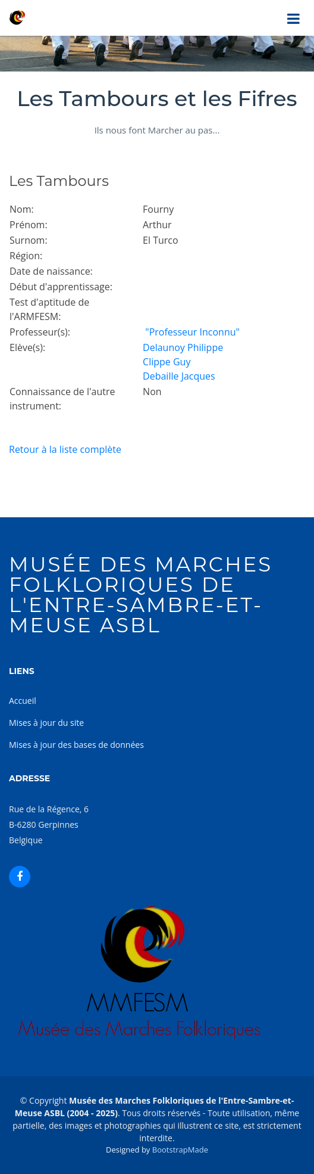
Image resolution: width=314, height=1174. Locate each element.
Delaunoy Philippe (183, 347)
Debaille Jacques (179, 376)
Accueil (22, 700)
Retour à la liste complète (65, 449)
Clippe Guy (166, 361)
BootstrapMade (180, 1149)
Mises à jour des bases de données (76, 744)
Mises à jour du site (46, 722)
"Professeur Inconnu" (191, 331)
